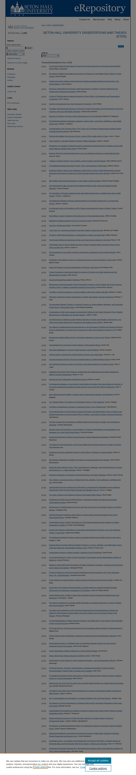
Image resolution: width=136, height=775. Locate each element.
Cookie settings (40, 767)
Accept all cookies (98, 760)
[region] (68, 764)
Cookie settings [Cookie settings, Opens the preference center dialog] (98, 768)
